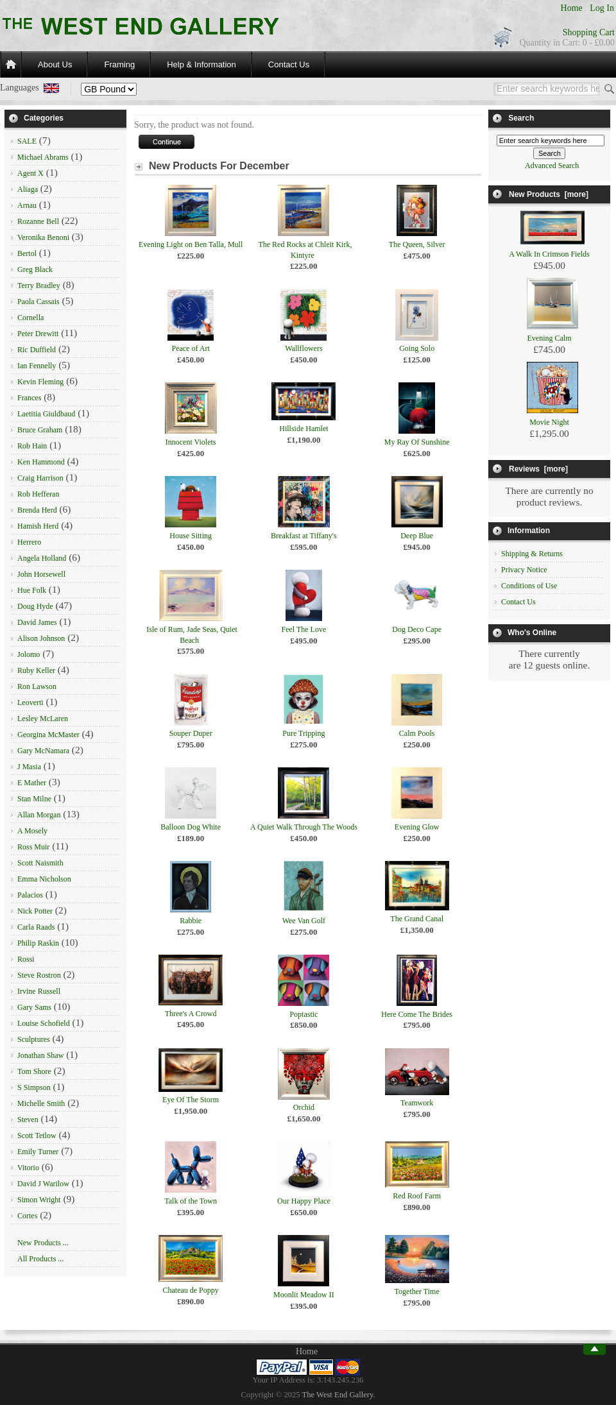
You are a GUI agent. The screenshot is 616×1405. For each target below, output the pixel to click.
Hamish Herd (37, 526)
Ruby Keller (36, 670)
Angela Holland (41, 558)
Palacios (30, 894)
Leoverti (30, 702)
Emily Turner (37, 1151)
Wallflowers (303, 348)
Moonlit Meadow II (303, 1294)
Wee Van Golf (303, 920)
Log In (602, 8)
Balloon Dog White (190, 826)
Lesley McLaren (42, 718)
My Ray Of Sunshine (417, 442)
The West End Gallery (337, 1394)
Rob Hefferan (38, 494)
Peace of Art (190, 348)
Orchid (303, 1107)
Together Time (417, 1291)
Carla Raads (36, 927)
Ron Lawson (36, 686)
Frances (29, 397)
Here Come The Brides (416, 1014)
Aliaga (27, 189)
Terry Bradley (38, 285)
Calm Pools (417, 733)
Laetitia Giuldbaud (46, 413)
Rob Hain (32, 445)
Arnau (27, 205)
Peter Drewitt (37, 333)
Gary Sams (34, 1007)
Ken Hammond (41, 461)
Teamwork (416, 1102)
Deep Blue (416, 535)
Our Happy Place (303, 1200)
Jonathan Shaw (40, 1055)
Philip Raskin (38, 943)
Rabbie (190, 920)
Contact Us (288, 64)
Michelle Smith (41, 1103)
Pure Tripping (303, 733)
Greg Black (35, 269)
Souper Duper (190, 733)
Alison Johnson (41, 638)
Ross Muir (33, 846)
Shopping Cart (589, 32)
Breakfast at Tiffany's (304, 535)
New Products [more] (548, 194)
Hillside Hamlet (303, 428)
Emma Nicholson (44, 878)
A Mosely (32, 830)
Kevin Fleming (40, 381)
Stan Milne (34, 798)
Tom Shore (34, 1071)
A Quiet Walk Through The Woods (303, 826)
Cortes (27, 1215)
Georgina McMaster (48, 734)
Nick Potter (35, 911)
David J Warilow (43, 1183)
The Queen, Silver (417, 244)
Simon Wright (39, 1199)
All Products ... (40, 1258)
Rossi (26, 959)
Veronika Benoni (43, 237)
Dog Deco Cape (416, 629)
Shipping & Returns (532, 553)
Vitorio (28, 1167)
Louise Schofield (43, 1023)
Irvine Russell (38, 991)
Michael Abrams (43, 157)
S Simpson (34, 1087)
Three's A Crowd (191, 1013)
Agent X (30, 173)
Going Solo (416, 348)
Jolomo (28, 654)
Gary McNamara (43, 750)
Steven (27, 1119)
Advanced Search (552, 165)
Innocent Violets (191, 442)
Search (521, 118)
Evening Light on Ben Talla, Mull (191, 244)
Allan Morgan (38, 814)
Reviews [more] (538, 468)
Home (572, 8)
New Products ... (43, 1242)
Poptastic (303, 1014)
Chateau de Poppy (190, 1290)
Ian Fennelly (36, 365)
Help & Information (201, 64)
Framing (119, 64)
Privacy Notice (524, 569)
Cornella (30, 317)
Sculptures (33, 1039)
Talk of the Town (190, 1200)
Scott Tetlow (36, 1135)
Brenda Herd (37, 510)
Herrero (29, 542)
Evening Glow (417, 826)
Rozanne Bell (38, 221)
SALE (27, 141)
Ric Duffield (36, 349)
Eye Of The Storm (190, 1099)
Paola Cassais (38, 301)
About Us (55, 64)
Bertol (27, 253)
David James (37, 622)
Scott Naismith (40, 862)
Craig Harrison (40, 477)
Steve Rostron (39, 975)
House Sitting (190, 535)
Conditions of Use (529, 585)
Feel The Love (304, 629)
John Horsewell (41, 574)
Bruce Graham (39, 429)
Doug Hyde (35, 606)
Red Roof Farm (417, 1195)
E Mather (31, 782)
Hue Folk (31, 590)
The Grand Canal (416, 918)
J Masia (29, 766)
